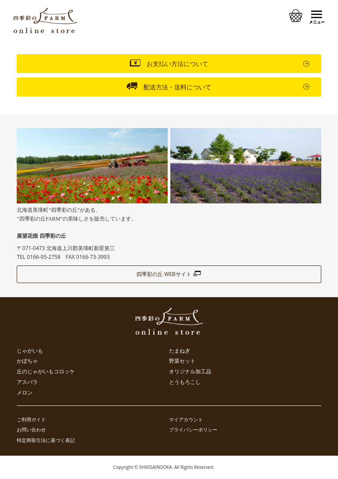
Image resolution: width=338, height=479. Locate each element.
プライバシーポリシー (193, 429)
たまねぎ (179, 351)
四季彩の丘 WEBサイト (169, 274)
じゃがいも (30, 351)
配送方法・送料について (169, 86)
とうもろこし (185, 382)
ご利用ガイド (31, 419)
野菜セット (182, 361)
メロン (25, 393)
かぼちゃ (27, 361)
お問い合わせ (31, 429)
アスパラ (27, 382)
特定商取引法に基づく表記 (46, 440)
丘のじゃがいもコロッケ (46, 371)
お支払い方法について (169, 63)
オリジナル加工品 (190, 371)
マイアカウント (186, 419)
